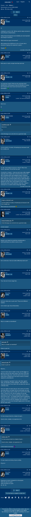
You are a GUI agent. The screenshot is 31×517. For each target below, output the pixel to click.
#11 (30, 250)
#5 (30, 113)
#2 (30, 52)
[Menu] (2, 2)
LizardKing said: (5, 124)
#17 (30, 405)
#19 (30, 449)
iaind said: (4, 342)
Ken (3, 9)
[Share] (28, 18)
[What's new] (26, 1)
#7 (30, 157)
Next (17, 12)
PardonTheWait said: (7, 220)
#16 (30, 351)
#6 (30, 136)
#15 (30, 331)
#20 (30, 469)
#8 (30, 189)
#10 (30, 229)
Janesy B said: (5, 362)
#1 (30, 17)
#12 (30, 270)
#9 (30, 209)
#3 (30, 73)
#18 (30, 425)
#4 (30, 93)
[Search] (29, 1)
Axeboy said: (5, 436)
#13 (30, 290)
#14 (30, 310)
